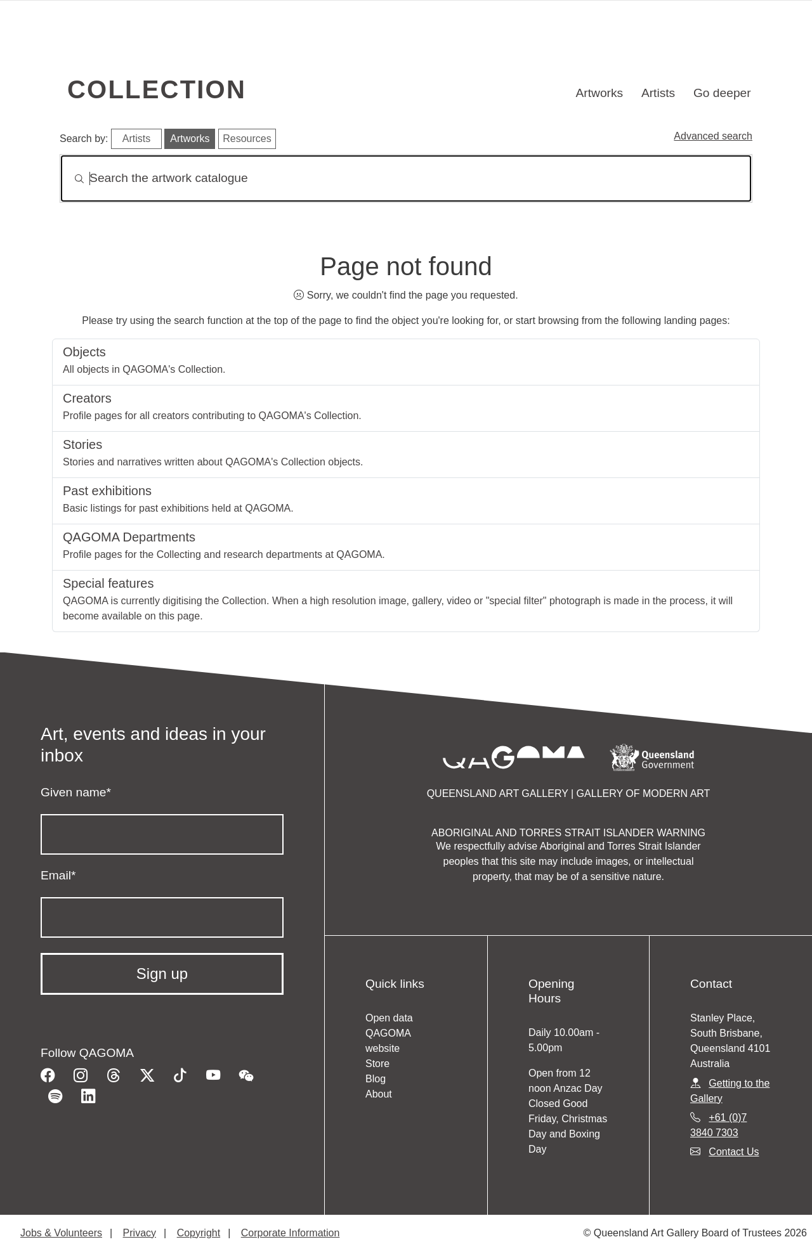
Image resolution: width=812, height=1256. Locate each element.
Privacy (139, 1232)
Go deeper (722, 93)
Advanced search (713, 136)
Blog (375, 1078)
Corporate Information (290, 1232)
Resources (247, 138)
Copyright (198, 1232)
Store (377, 1063)
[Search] (406, 178)
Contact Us (734, 1151)
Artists (658, 93)
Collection (156, 89)
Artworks (600, 93)
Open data (389, 1018)
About (378, 1094)
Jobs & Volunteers (61, 1232)
